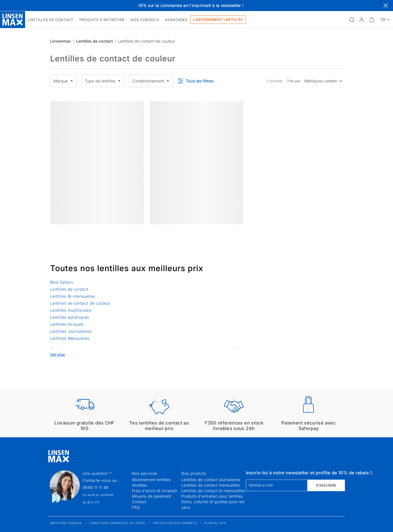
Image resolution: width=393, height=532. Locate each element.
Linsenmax (60, 41)
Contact (139, 501)
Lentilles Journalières (70, 331)
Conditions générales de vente (117, 523)
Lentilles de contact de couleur (80, 303)
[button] (362, 20)
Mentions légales (66, 523)
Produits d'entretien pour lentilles (212, 496)
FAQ (136, 507)
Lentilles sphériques (69, 317)
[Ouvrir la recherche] (352, 20)
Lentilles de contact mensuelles (210, 485)
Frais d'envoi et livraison (154, 490)
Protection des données (175, 523)
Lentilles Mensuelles (69, 338)
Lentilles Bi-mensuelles (72, 296)
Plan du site (215, 523)
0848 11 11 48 (95, 487)
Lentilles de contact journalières (210, 479)
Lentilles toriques (66, 324)
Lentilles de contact (94, 41)
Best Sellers (61, 282)
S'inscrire (326, 485)
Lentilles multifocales (70, 310)
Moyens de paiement (151, 496)
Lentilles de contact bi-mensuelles (213, 490)
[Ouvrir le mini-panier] (372, 20)
